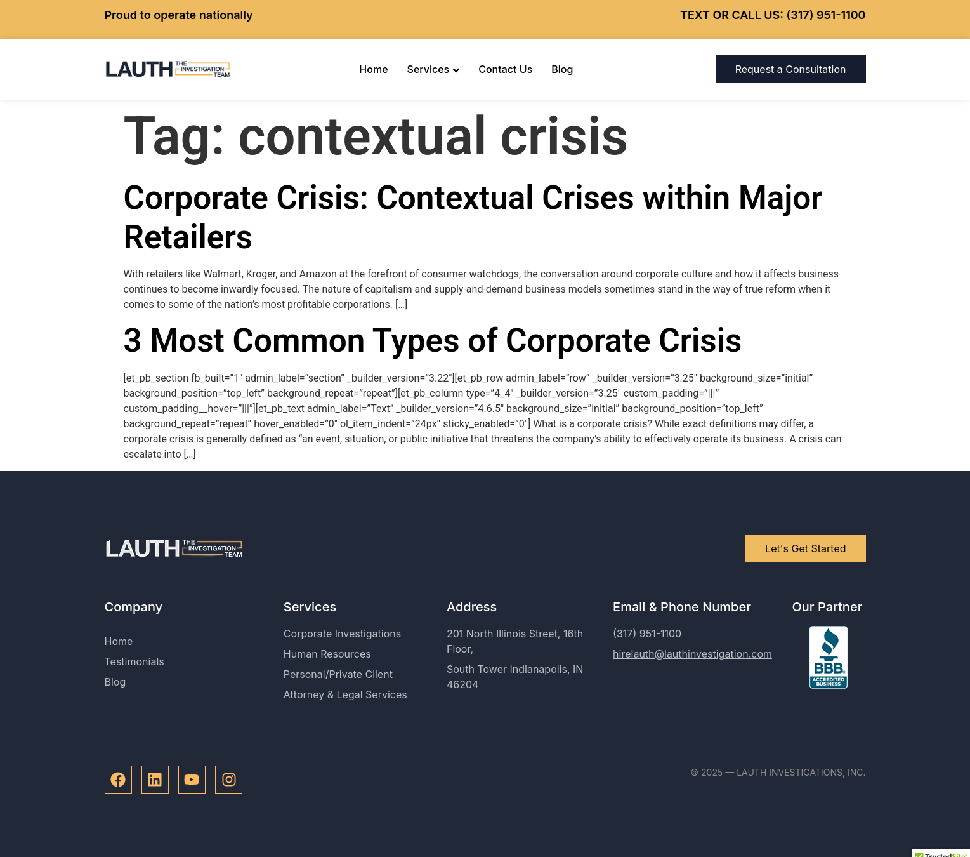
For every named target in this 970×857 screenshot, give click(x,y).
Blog (562, 69)
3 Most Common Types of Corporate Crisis (433, 340)
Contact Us (505, 69)
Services (433, 69)
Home (373, 69)
